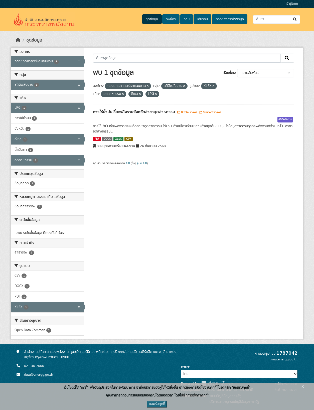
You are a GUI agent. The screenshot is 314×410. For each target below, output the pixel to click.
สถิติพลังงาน (285, 119)
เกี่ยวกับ (202, 19)
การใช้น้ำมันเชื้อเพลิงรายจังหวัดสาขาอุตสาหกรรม (134, 112)
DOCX (107, 139)
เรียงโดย (229, 72)
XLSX (118, 139)
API (128, 163)
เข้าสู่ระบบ (292, 4)
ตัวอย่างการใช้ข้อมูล (230, 19)
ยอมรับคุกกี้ (157, 403)
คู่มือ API (142, 163)
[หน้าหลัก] (18, 40)
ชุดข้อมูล (152, 19)
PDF (97, 139)
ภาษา (185, 367)
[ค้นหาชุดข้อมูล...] (276, 19)
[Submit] (295, 19)
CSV (128, 139)
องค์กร (171, 19)
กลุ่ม (187, 19)
